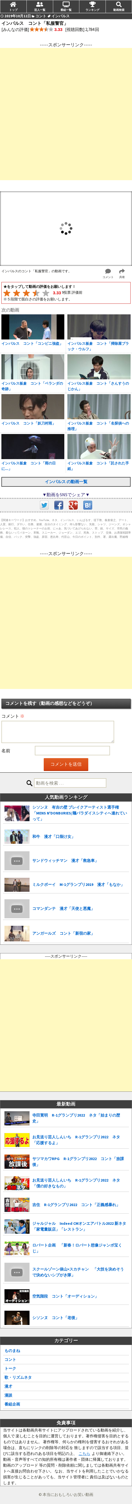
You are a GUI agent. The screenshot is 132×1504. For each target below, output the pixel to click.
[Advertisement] (66, 114)
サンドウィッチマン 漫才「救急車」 (65, 860)
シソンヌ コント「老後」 (55, 1317)
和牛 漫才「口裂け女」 (53, 836)
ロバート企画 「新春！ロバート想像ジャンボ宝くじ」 (77, 1248)
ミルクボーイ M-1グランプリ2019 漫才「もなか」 (78, 884)
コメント (13, 716)
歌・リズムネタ (18, 1377)
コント (10, 1359)
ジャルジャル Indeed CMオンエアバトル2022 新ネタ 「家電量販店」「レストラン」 (80, 1226)
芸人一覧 (39, 9)
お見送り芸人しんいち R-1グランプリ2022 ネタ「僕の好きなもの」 (76, 1183)
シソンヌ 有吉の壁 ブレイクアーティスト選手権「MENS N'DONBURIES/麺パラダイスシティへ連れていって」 (79, 813)
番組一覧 (66, 9)
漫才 (8, 1386)
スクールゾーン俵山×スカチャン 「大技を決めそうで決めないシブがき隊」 (78, 1272)
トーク (10, 1368)
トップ (13, 9)
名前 (5, 750)
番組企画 (12, 1404)
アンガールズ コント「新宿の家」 (63, 933)
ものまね (12, 1350)
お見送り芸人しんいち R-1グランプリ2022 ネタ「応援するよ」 (76, 1139)
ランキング (92, 9)
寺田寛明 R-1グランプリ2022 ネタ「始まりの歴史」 (76, 1118)
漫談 (8, 1395)
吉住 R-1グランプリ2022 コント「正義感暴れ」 (76, 1204)
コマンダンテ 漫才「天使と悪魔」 (63, 908)
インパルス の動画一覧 (66, 481)
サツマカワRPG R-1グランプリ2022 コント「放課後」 (78, 1161)
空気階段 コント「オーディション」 (65, 1296)
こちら (84, 1453)
